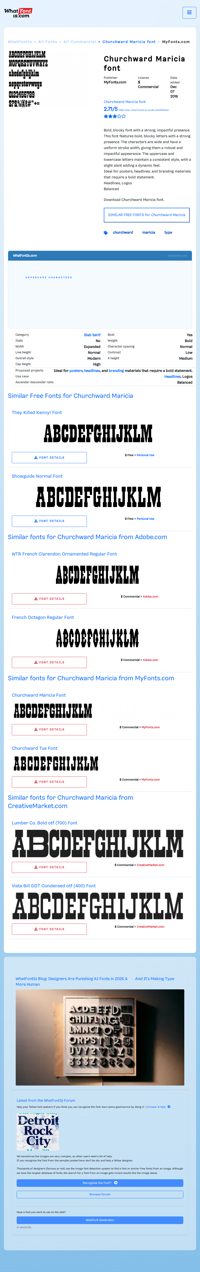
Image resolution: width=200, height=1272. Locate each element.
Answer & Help (159, 1107)
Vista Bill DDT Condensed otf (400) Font (54, 886)
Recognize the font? (100, 1183)
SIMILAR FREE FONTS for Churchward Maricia (146, 215)
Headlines (172, 377)
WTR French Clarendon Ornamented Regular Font (64, 554)
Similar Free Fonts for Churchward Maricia (70, 396)
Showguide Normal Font (37, 476)
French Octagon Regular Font (43, 617)
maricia (148, 233)
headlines (92, 371)
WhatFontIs (20, 42)
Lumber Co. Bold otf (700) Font (44, 823)
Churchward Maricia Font (39, 695)
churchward (123, 233)
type (168, 233)
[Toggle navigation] (189, 12)
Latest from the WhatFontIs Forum (46, 1101)
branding (116, 371)
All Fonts (47, 42)
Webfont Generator (100, 1220)
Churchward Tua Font (34, 748)
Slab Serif (92, 335)
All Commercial (80, 42)
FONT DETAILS (49, 457)
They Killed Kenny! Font (37, 412)
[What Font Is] (18, 13)
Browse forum (100, 1194)
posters (75, 371)
